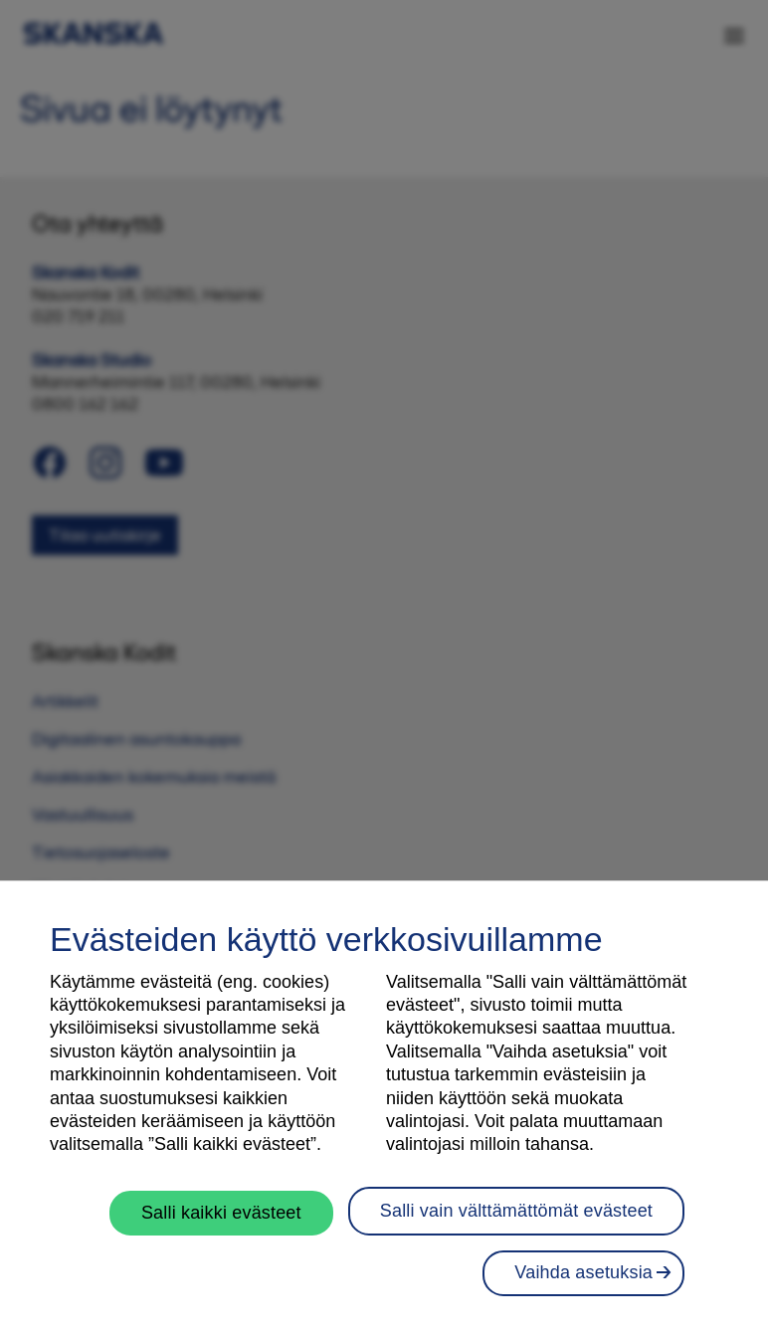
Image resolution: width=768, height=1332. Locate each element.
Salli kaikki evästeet (221, 1213)
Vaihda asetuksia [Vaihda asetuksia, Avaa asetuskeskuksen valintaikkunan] (583, 1272)
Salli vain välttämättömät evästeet (516, 1211)
